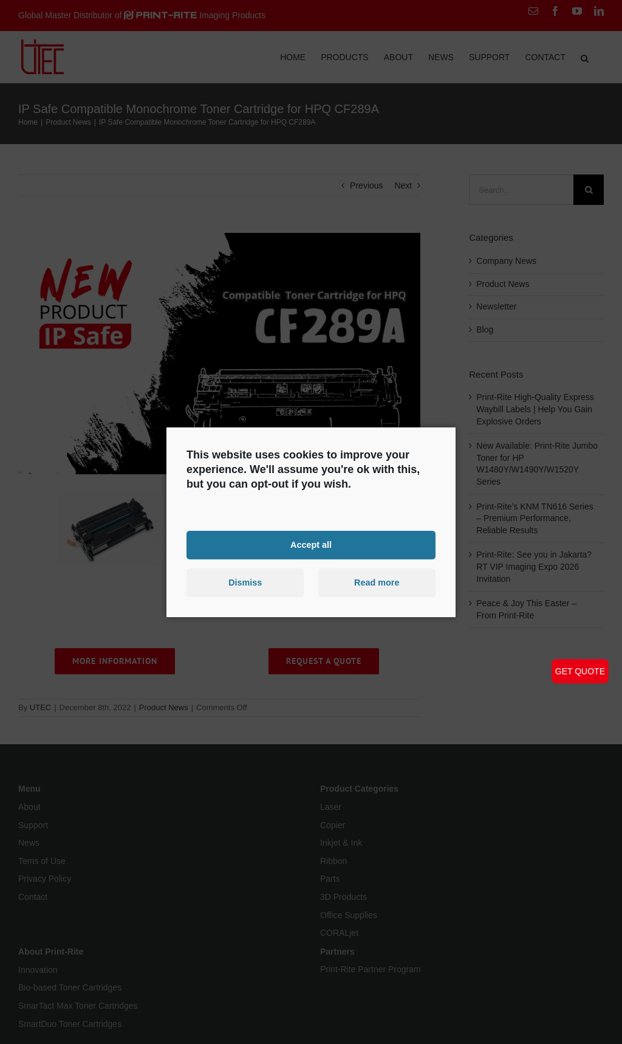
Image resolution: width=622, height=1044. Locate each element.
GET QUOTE (580, 671)
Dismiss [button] (245, 582)
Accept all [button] (311, 545)
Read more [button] (376, 582)
